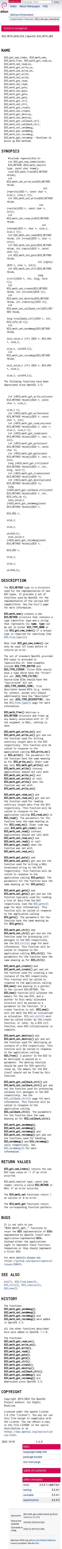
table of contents (35, 1470)
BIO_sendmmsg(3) (14, 1148)
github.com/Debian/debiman (42, 1540)
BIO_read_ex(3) (31, 1285)
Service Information (21, 14)
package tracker (32, 1457)
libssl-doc (29, 19)
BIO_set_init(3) (34, 1016)
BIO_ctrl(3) (22, 943)
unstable (28, 1495)
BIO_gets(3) (41, 903)
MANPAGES (14, 1)
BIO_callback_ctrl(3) (17, 1098)
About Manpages (30, 6)
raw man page (31, 1462)
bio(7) (38, 604)
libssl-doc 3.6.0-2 (31, 1517)
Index (13, 6)
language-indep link (35, 1451)
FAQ (45, 6)
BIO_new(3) (11, 1288)
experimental (17, 19)
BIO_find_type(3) (15, 637)
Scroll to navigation (15, 28)
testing (27, 1489)
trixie (26, 1484)
